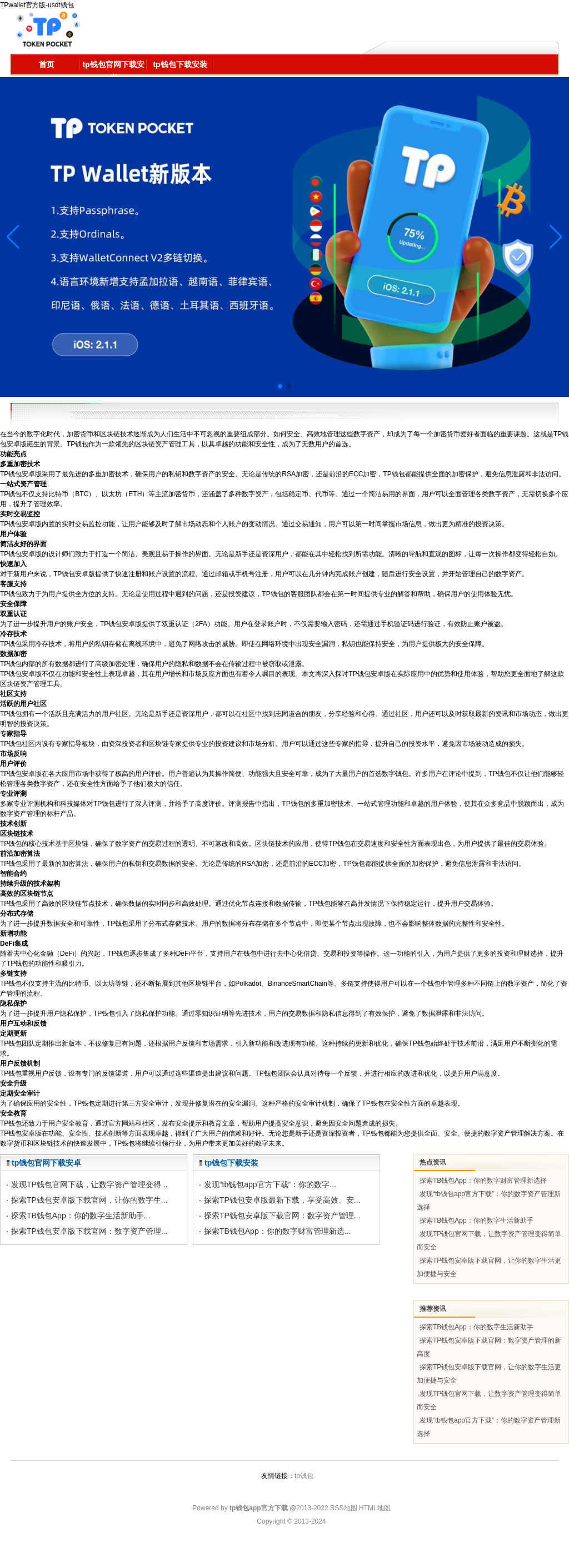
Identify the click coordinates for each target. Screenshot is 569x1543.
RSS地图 (343, 1508)
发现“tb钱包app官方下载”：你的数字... (270, 1184)
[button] (555, 237)
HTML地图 (375, 1508)
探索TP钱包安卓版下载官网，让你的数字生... (89, 1200)
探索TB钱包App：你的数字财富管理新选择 (483, 1180)
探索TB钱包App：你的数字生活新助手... (80, 1215)
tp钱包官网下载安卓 (46, 1162)
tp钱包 (304, 1476)
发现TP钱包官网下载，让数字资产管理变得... (89, 1184)
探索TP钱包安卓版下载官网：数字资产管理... (89, 1231)
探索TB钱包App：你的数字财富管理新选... (277, 1231)
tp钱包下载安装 (231, 1162)
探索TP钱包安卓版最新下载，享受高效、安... (282, 1200)
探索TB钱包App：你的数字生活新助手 (476, 1220)
